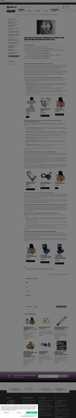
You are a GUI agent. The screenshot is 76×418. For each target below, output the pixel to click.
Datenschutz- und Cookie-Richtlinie (30, 414)
